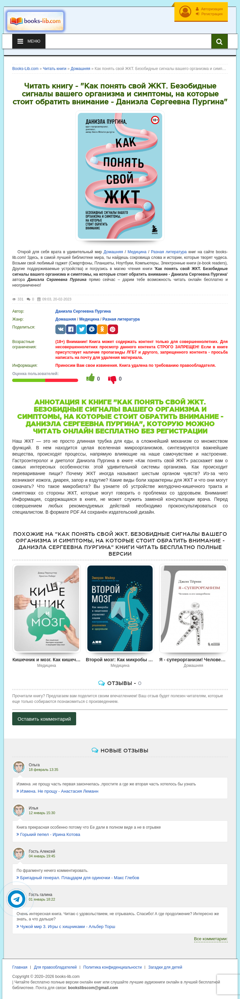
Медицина (137, 252)
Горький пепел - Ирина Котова (48, 834)
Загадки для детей (165, 967)
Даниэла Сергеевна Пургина (83, 311)
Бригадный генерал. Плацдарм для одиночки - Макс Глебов (77, 877)
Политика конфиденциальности (112, 967)
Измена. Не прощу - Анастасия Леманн (57, 791)
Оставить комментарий (44, 719)
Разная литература (169, 252)
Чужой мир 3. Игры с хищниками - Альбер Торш (65, 926)
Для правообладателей (55, 967)
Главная (19, 967)
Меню (28, 41)
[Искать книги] (219, 41)
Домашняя (113, 252)
